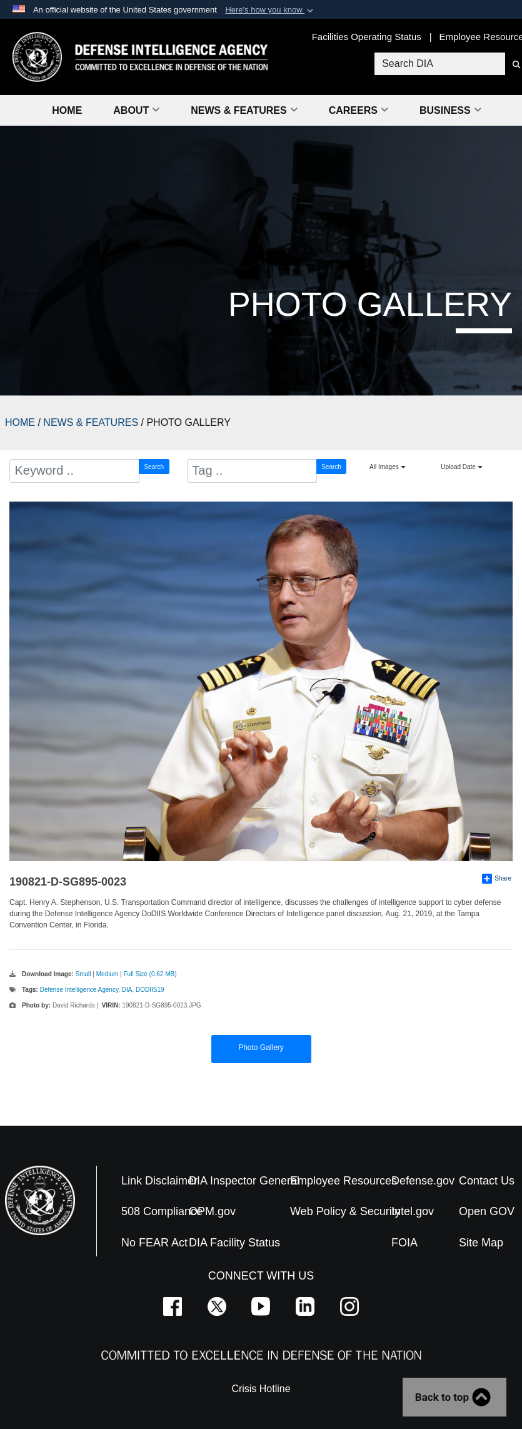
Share (496, 879)
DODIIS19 (150, 989)
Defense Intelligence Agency (79, 989)
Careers (358, 110)
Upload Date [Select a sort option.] (461, 466)
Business (450, 110)
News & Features (244, 110)
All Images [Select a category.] (387, 466)
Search (154, 466)
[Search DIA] (438, 64)
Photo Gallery (261, 1047)
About (136, 110)
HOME (20, 422)
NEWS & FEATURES (90, 422)
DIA (127, 989)
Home (67, 110)
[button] (270, 10)
